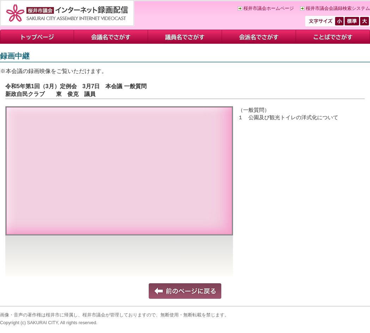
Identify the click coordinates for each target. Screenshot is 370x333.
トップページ (37, 37)
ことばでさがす (333, 37)
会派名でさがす (259, 37)
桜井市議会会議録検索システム (338, 8)
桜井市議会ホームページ (268, 8)
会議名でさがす (111, 37)
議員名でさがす (185, 37)
